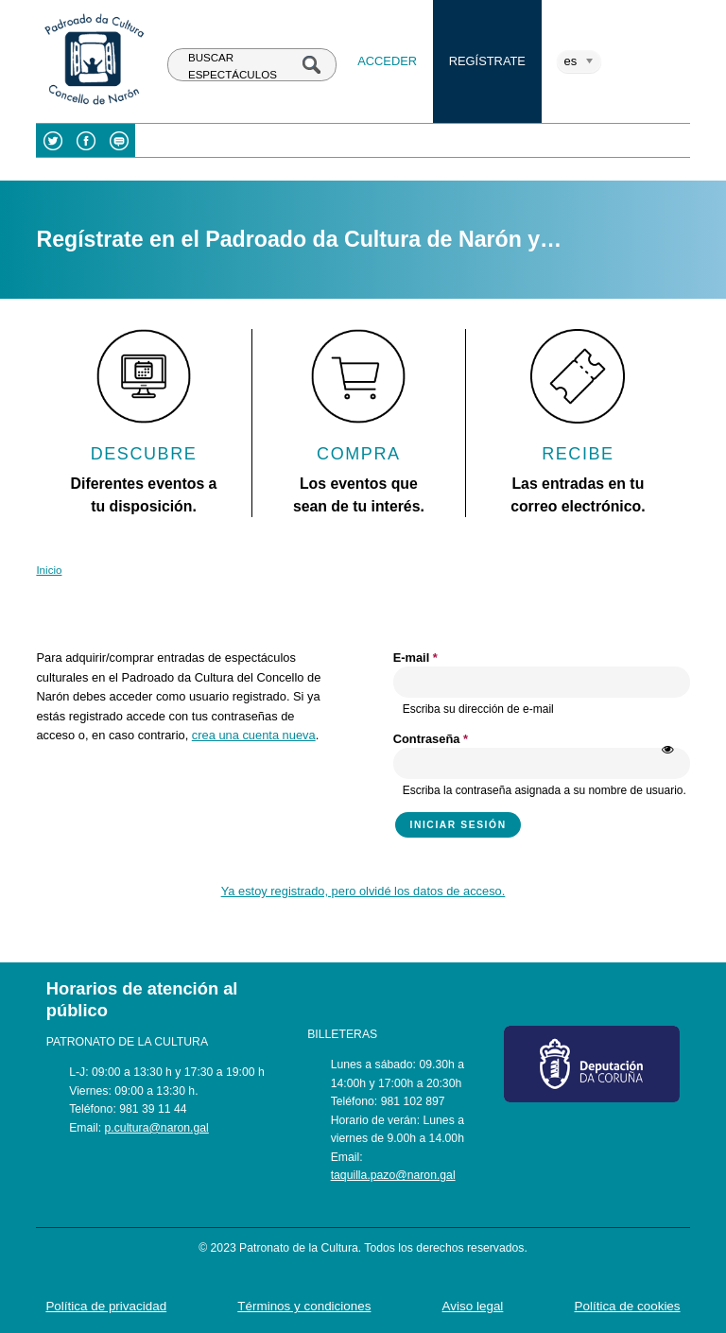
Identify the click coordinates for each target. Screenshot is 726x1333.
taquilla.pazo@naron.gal (393, 1175)
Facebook (85, 140)
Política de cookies (628, 1306)
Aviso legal (473, 1306)
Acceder (387, 61)
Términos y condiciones (304, 1306)
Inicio (48, 570)
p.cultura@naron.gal (157, 1127)
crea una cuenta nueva (254, 735)
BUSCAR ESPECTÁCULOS (232, 65)
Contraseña (430, 739)
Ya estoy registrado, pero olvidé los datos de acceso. (363, 891)
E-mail (415, 657)
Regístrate (487, 61)
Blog (118, 140)
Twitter (52, 140)
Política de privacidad (105, 1306)
